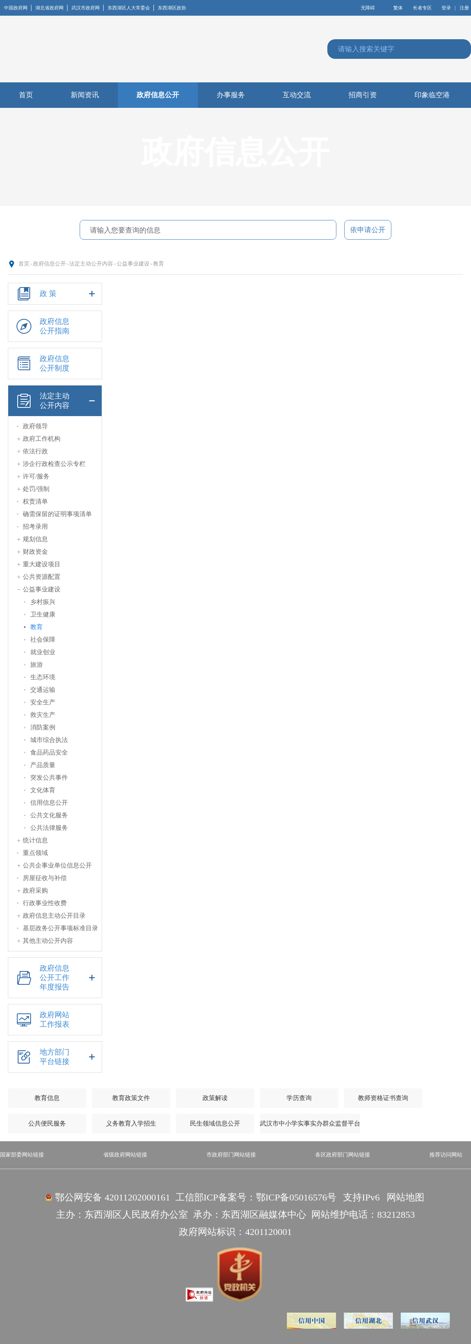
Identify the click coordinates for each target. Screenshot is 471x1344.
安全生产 (42, 702)
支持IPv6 (361, 1197)
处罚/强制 (36, 489)
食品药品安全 (49, 752)
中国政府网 (17, 8)
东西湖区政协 (172, 8)
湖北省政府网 (51, 8)
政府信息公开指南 (41, 326)
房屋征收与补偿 (45, 878)
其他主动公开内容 (48, 940)
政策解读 (215, 1098)
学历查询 (299, 1098)
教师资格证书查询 (383, 1098)
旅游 (36, 664)
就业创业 (42, 652)
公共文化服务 (49, 815)
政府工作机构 (41, 438)
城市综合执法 (49, 740)
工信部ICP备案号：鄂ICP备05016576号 (256, 1197)
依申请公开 (367, 230)
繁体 (398, 8)
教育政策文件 (131, 1098)
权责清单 (35, 501)
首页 (23, 264)
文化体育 (42, 790)
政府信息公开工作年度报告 (55, 978)
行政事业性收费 (45, 903)
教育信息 (47, 1098)
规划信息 (35, 539)
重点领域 (35, 852)
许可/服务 (36, 476)
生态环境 (42, 677)
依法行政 (35, 451)
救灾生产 (42, 714)
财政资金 (35, 551)
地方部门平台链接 (55, 1057)
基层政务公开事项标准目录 (60, 928)
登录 (446, 8)
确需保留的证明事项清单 (57, 514)
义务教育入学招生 (131, 1123)
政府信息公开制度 (41, 363)
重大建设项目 (41, 564)
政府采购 (35, 890)
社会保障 (42, 639)
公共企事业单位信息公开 (57, 865)
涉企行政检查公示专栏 (54, 463)
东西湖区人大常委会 (131, 8)
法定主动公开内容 (91, 264)
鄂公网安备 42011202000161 (112, 1197)
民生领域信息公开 (215, 1123)
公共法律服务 (49, 827)
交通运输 (42, 689)
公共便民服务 (47, 1123)
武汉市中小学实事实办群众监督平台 (310, 1123)
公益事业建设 (133, 264)
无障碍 (368, 8)
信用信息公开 (49, 802)
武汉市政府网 (87, 8)
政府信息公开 (49, 264)
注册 (464, 8)
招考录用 (35, 526)
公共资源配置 (41, 576)
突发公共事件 (49, 777)
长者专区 (422, 8)
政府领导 (35, 426)
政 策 (55, 293)
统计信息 (35, 840)
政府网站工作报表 (41, 1019)
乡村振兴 (42, 601)
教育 (158, 264)
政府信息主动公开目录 (54, 915)
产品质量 (42, 765)
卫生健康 (42, 614)
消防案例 (42, 727)
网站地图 (405, 1197)
